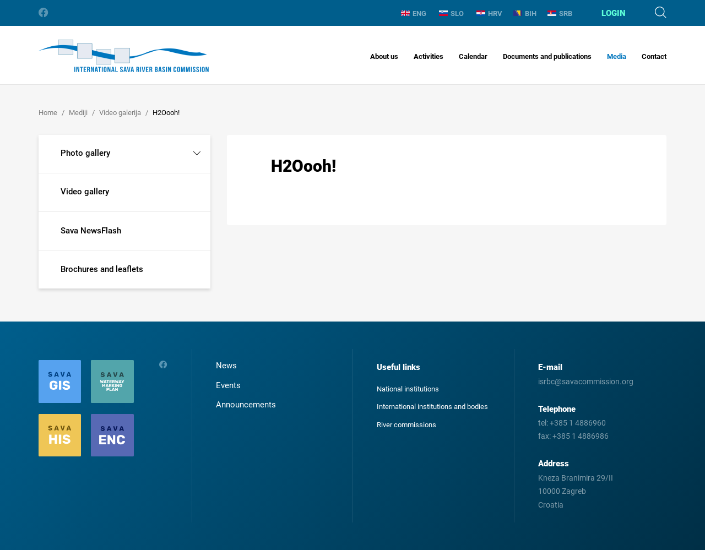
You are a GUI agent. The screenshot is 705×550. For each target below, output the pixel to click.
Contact (654, 56)
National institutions (408, 389)
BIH (524, 13)
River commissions (406, 425)
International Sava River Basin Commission (124, 56)
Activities (428, 56)
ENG (413, 13)
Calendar (473, 56)
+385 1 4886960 (578, 422)
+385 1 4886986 (580, 436)
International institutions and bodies (432, 406)
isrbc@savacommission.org (585, 381)
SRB (559, 13)
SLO (451, 13)
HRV (489, 13)
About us (384, 56)
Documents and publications (547, 56)
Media (616, 56)
